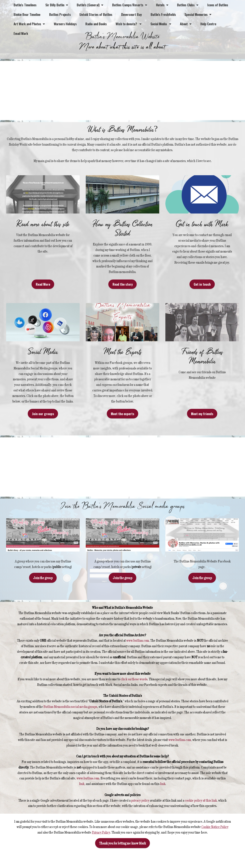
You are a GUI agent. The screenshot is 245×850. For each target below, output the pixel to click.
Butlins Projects (60, 14)
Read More (43, 294)
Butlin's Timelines (25, 4)
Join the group (43, 588)
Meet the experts (122, 423)
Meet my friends (202, 423)
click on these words (133, 689)
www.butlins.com (137, 651)
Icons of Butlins (217, 4)
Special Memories (196, 14)
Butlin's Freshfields (163, 14)
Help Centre (208, 23)
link (81, 794)
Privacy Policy (101, 832)
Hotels (160, 4)
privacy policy (140, 810)
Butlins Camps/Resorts (127, 4)
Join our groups (43, 423)
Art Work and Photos (27, 23)
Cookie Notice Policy (214, 827)
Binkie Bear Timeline (27, 14)
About (184, 23)
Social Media (158, 23)
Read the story (123, 294)
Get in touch (202, 294)
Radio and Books (96, 23)
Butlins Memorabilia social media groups (70, 717)
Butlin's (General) (88, 4)
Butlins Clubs (186, 4)
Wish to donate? (127, 23)
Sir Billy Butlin (54, 4)
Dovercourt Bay (131, 14)
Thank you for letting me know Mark (122, 843)
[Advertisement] (115, 90)
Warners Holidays (65, 23)
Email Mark (21, 33)
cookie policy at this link (200, 810)
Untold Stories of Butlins (95, 14)
